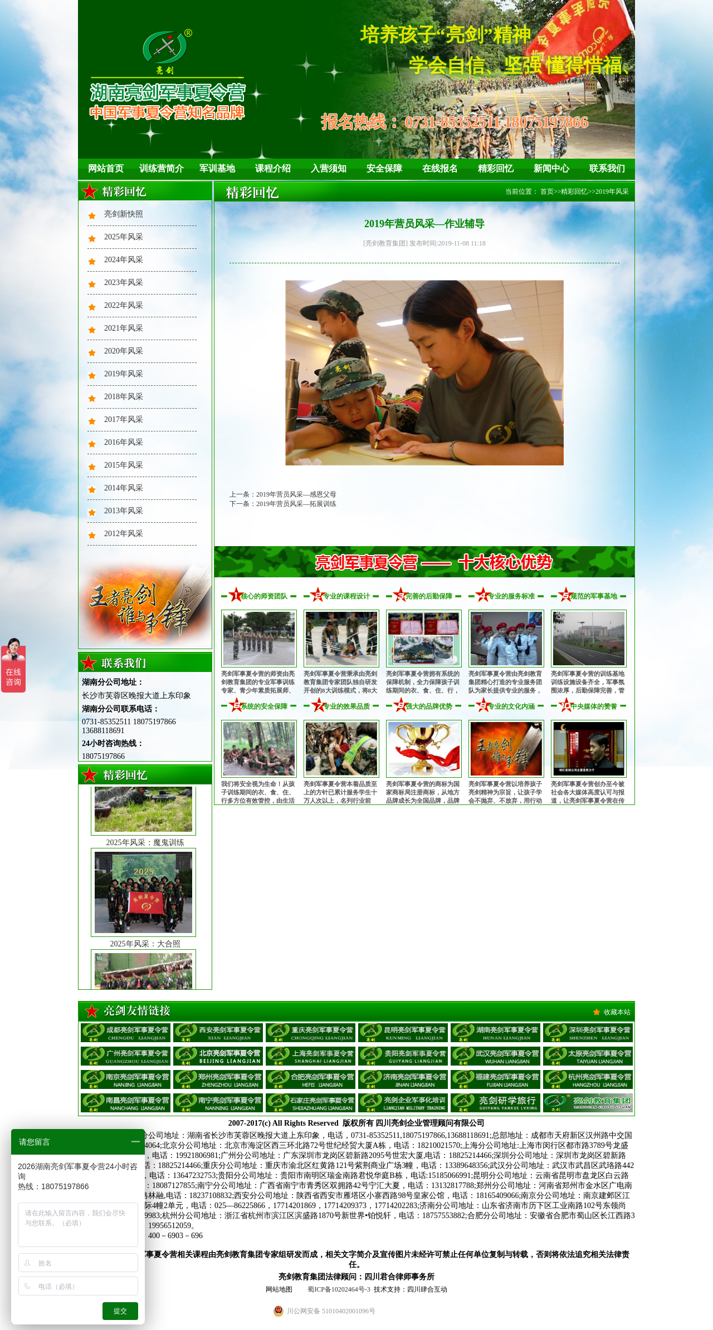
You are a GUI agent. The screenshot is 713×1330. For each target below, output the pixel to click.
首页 (547, 191)
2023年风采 (123, 282)
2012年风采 (123, 533)
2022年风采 (123, 305)
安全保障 (384, 168)
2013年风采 (123, 511)
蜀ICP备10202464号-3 (338, 1289)
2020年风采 (123, 351)
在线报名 (440, 168)
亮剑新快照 (123, 214)
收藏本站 (617, 1012)
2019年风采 (123, 374)
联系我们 (607, 168)
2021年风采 (123, 328)
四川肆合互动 (427, 1289)
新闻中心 (551, 168)
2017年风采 (123, 419)
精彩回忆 (496, 168)
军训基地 (217, 168)
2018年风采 (123, 396)
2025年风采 (123, 237)
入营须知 (328, 168)
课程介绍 (273, 168)
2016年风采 (123, 442)
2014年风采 (123, 488)
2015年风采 (123, 465)
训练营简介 (161, 168)
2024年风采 (123, 260)
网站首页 (106, 168)
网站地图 (279, 1289)
